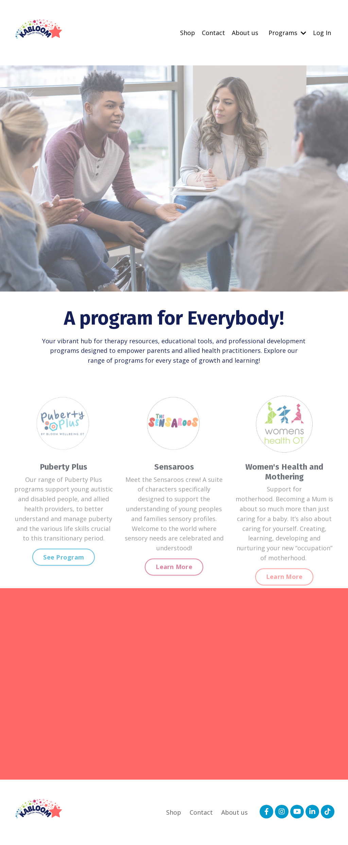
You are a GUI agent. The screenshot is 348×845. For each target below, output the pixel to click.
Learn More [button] (174, 581)
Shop (187, 33)
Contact (213, 33)
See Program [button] (63, 571)
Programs (287, 33)
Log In (322, 33)
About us (245, 33)
